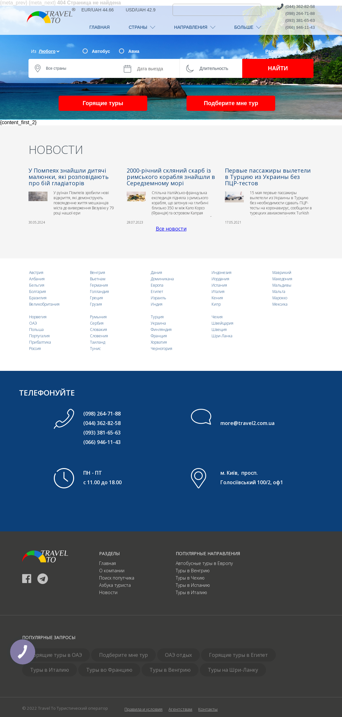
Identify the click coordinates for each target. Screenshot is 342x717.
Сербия (97, 323)
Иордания (220, 279)
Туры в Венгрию (193, 571)
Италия (218, 291)
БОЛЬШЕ (247, 27)
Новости (108, 592)
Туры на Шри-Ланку (233, 669)
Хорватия (159, 342)
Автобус (101, 51)
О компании (111, 571)
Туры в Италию (191, 592)
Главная (107, 563)
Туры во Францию (109, 669)
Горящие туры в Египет (238, 654)
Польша (36, 329)
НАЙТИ (278, 68)
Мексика (280, 304)
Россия (35, 348)
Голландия (99, 291)
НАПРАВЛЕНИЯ (194, 27)
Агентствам (180, 709)
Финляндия (161, 329)
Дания (156, 272)
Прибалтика (40, 342)
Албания (37, 279)
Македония (282, 279)
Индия (156, 304)
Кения (217, 298)
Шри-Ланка (222, 336)
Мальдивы (281, 285)
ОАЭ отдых (178, 654)
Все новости (171, 228)
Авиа (133, 51)
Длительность (214, 68)
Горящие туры (103, 103)
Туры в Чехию (190, 578)
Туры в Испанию (193, 585)
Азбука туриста (115, 585)
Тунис (95, 348)
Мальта (278, 291)
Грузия (96, 304)
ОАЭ (33, 323)
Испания (219, 285)
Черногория (161, 348)
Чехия (217, 317)
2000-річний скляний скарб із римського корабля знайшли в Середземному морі (171, 177)
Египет (157, 291)
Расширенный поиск (288, 51)
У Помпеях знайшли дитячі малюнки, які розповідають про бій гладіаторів (68, 177)
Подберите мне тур (231, 103)
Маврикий (281, 272)
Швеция (219, 329)
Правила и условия (143, 709)
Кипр (216, 304)
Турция (157, 317)
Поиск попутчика (116, 578)
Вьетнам (97, 279)
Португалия (39, 336)
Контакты (208, 709)
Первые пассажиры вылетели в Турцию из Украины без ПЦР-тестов (268, 177)
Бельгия (36, 285)
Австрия (36, 272)
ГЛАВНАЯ (99, 27)
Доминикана (162, 279)
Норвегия (38, 317)
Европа (157, 285)
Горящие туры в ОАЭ (56, 654)
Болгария (37, 291)
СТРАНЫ (142, 27)
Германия (99, 285)
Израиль (158, 298)
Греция (96, 298)
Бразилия (38, 298)
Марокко (279, 298)
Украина (158, 323)
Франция (159, 336)
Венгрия (97, 272)
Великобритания (44, 304)
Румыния (98, 317)
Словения (99, 336)
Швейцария (222, 323)
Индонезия (221, 272)
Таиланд (97, 342)
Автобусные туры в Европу (204, 563)
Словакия (98, 329)
